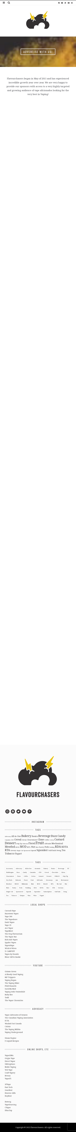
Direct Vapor (10, 1061)
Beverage (61, 868)
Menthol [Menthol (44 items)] (10, 846)
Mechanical (64, 880)
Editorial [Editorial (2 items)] (25, 844)
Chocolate (55, 872)
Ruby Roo (9, 994)
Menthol (9, 884)
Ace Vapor (9, 928)
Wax (29, 895)
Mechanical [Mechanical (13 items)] (57, 843)
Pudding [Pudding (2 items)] (51, 847)
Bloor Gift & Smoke (13, 957)
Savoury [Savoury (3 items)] (13, 850)
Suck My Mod (10, 989)
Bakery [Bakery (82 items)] (26, 836)
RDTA (41, 888)
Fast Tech (9, 1087)
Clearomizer (10, 876)
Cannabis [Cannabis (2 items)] (7, 840)
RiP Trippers (10, 977)
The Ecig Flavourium (13, 934)
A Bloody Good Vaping (14, 974)
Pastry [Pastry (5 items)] (41, 847)
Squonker (37, 892)
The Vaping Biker (12, 983)
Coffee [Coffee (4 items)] (47, 840)
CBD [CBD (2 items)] (12, 840)
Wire (35, 895)
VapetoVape (9, 945)
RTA (53, 888)
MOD (38, 884)
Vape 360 (8, 916)
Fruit (32, 880)
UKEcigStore (10, 1064)
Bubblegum (10, 872)
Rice (47, 888)
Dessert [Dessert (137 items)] (10, 843)
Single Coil (9, 892)
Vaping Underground (14, 1032)
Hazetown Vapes (11, 913)
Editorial (18, 880)
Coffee (26, 876)
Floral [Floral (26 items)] (31, 843)
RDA (35, 888)
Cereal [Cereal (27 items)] (17, 839)
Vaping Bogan (10, 980)
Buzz (18, 872)
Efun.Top (8, 1110)
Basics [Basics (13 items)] (35, 836)
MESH (17, 884)
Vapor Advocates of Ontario (16, 1015)
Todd (7, 997)
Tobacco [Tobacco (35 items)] (9, 853)
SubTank (57, 892)
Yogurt (42, 895)
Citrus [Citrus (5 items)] (24, 840)
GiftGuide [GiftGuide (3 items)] (47, 844)
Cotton (33, 876)
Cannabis (33, 872)
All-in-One (28, 868)
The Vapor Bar (11, 937)
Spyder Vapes (10, 942)
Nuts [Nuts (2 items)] (37, 847)
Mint (32, 884)
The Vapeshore (11, 919)
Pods (20, 888)
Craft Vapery (10, 1073)
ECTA (7, 1020)
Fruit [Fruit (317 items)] (39, 842)
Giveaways (49, 880)
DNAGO (57, 876)
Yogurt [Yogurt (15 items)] (18, 853)
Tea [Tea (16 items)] (63, 850)
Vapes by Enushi (12, 954)
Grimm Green (10, 971)
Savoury (60, 888)
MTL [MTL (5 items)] (29, 847)
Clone (19, 876)
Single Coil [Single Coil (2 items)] (20, 850)
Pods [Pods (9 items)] (47, 847)
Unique (22, 895)
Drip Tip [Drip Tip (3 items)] (19, 844)
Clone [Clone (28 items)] (41, 839)
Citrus (63, 872)
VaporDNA (9, 1055)
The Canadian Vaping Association (19, 1018)
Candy (25, 872)
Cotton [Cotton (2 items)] (52, 840)
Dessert (49, 876)
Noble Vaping (10, 1067)
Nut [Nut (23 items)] (33, 846)
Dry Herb (9, 880)
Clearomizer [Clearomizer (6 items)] (32, 840)
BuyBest (8, 1096)
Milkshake (25, 884)
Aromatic (37, 868)
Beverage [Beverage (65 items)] (44, 836)
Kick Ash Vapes (11, 939)
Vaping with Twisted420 (15, 992)
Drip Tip (65, 876)
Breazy (7, 1075)
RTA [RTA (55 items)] (7, 850)
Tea (7, 895)
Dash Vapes (9, 922)
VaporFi (8, 1078)
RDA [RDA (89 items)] (58, 846)
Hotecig (8, 1102)
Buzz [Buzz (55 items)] (54, 836)
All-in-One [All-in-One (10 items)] (16, 836)
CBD (40, 872)
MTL (52, 884)
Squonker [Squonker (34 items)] (42, 850)
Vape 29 (8, 925)
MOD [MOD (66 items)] (23, 846)
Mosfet (45, 884)
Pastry (14, 888)
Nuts (7, 888)
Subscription (47, 892)
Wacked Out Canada (13, 1023)
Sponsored (19, 892)
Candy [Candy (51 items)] (62, 836)
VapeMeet (9, 931)
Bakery (45, 868)
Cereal (47, 872)
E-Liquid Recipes (12, 1041)
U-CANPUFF (10, 951)
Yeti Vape (8, 1070)
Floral (26, 880)
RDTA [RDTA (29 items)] (64, 846)
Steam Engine (10, 1038)
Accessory (9, 868)
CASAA (7, 1026)
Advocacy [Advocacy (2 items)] (8, 836)
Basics (53, 868)
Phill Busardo (10, 986)
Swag (65, 892)
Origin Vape (10, 1058)
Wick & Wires (10, 948)
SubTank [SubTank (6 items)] (52, 850)
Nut (66, 884)
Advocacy (19, 868)
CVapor (8, 1107)
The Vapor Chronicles (14, 1000)
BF (68, 868)
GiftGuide (40, 880)
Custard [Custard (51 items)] (59, 839)
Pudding (28, 888)
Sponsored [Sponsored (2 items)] (27, 850)
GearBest (8, 1090)
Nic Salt (59, 884)
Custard (40, 876)
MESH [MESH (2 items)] (17, 847)
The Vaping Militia (12, 1029)
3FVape (8, 1084)
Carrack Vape (10, 911)
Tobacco (14, 895)
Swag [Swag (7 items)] (58, 850)
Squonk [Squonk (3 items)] (33, 850)
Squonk (28, 892)
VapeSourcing (10, 1104)
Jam (57, 880)
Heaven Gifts (10, 1093)
